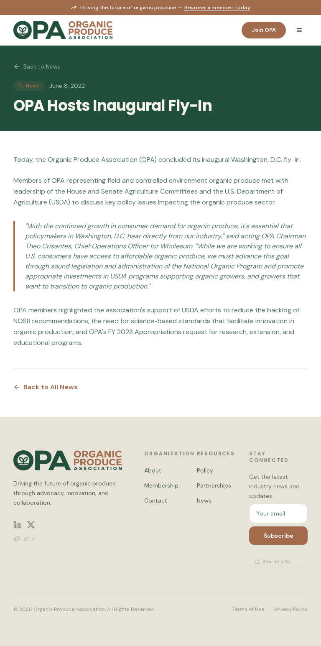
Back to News (37, 66)
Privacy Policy (291, 609)
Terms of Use (248, 609)
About (152, 470)
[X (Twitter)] (31, 525)
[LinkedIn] (17, 525)
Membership (161, 485)
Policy (205, 470)
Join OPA (264, 29)
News (204, 500)
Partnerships (214, 485)
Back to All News (45, 387)
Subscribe (278, 535)
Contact (155, 500)
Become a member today (217, 7)
